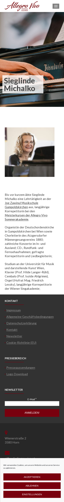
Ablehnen (32, 485)
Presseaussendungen (20, 367)
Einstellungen (32, 494)
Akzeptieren (32, 477)
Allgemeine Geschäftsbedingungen (30, 316)
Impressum (13, 310)
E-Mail (32, 399)
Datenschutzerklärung (21, 323)
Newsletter (14, 336)
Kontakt (11, 329)
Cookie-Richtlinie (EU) (21, 342)
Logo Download (17, 374)
